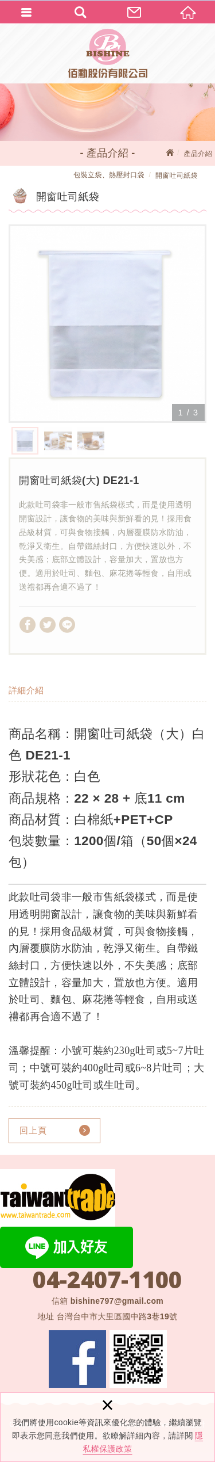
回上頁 (33, 1130)
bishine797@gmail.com (117, 1301)
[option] (107, 323)
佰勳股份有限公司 (108, 53)
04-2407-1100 (107, 1279)
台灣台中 (116, 1316)
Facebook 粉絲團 (77, 1359)
